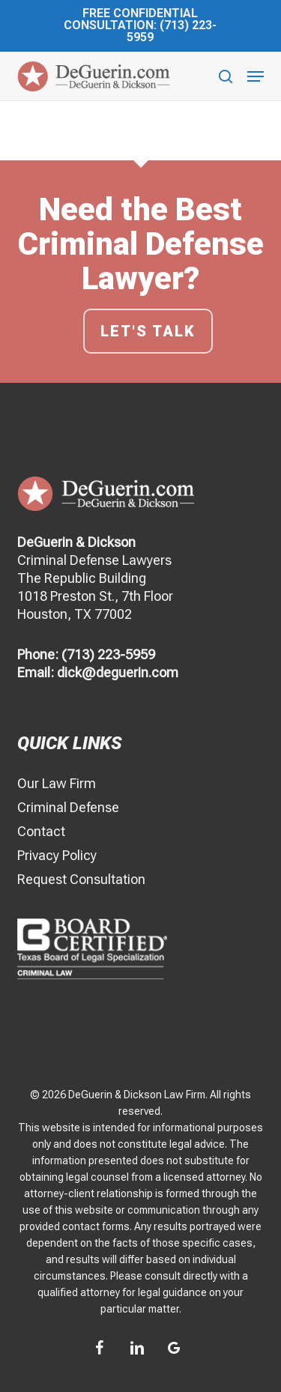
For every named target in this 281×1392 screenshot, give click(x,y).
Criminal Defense (68, 807)
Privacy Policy (57, 855)
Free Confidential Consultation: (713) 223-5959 (140, 25)
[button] (255, 76)
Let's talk (148, 331)
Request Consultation (81, 879)
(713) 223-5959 (108, 654)
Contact (41, 831)
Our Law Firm (56, 783)
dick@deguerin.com (117, 672)
